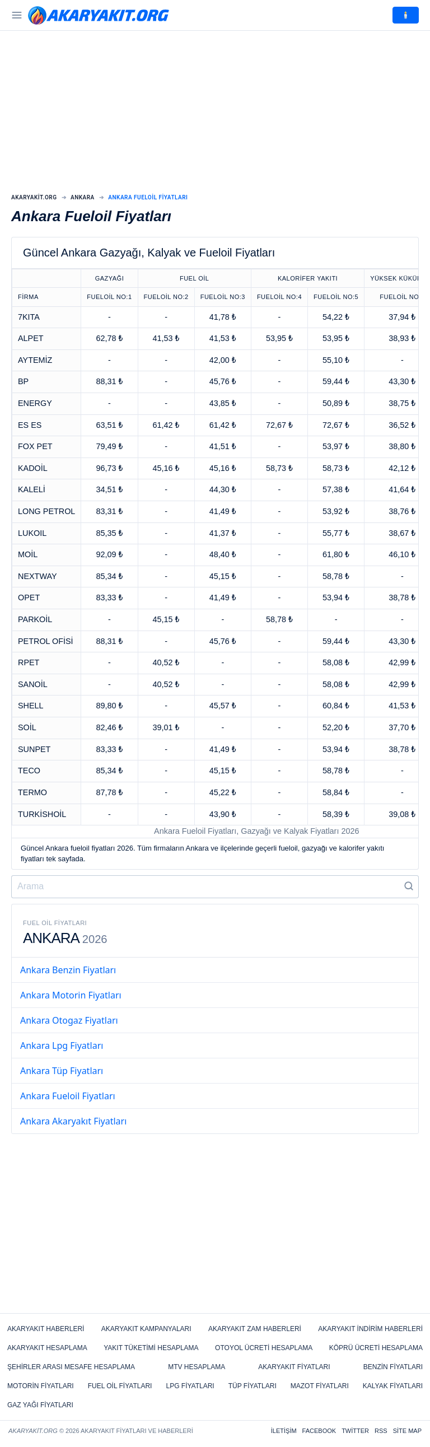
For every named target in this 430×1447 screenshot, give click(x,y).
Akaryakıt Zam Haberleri (254, 1329)
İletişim (284, 1430)
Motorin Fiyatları (40, 1386)
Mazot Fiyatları (320, 1386)
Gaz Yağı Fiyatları (40, 1405)
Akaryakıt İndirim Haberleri (370, 1329)
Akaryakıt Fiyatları (294, 1367)
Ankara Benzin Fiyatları (68, 970)
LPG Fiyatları (190, 1386)
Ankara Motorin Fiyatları (70, 995)
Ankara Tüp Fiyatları (61, 1071)
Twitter (355, 1430)
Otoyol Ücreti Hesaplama (263, 1348)
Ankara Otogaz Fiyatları (69, 1020)
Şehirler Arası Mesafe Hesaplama (71, 1367)
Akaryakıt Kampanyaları (146, 1329)
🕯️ (405, 15)
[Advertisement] (215, 112)
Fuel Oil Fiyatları (120, 1386)
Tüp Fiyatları (252, 1386)
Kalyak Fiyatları (393, 1386)
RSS (381, 1430)
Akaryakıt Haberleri (45, 1329)
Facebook (319, 1430)
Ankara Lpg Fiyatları (61, 1045)
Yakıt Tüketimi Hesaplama (151, 1348)
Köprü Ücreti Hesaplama (376, 1348)
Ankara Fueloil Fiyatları (67, 1096)
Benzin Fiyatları (393, 1367)
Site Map (407, 1430)
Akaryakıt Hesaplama (47, 1348)
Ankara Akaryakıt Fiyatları (73, 1121)
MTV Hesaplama (196, 1367)
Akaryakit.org (34, 197)
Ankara (83, 197)
